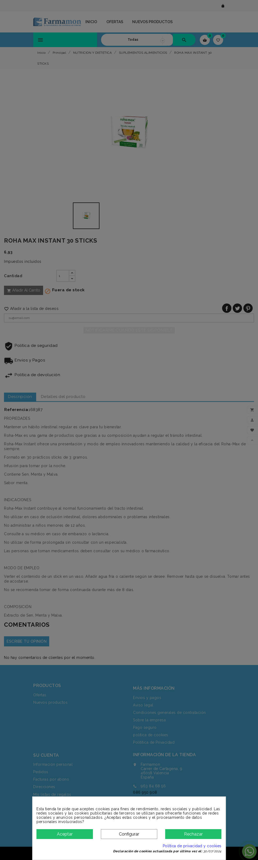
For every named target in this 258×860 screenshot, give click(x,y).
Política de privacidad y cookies (192, 846)
